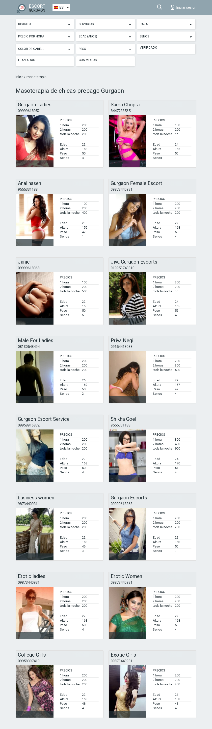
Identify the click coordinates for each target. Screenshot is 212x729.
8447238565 (121, 111)
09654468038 (121, 346)
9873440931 (28, 504)
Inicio (20, 77)
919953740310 (122, 268)
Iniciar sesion (183, 7)
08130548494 (29, 346)
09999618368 (29, 268)
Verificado (148, 47)
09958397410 (29, 661)
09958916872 (29, 425)
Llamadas (26, 60)
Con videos (88, 60)
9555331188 (28, 189)
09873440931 (121, 189)
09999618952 (29, 111)
